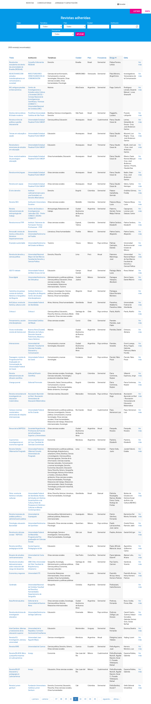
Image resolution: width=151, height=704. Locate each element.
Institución (115, 23)
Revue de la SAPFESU (17, 428)
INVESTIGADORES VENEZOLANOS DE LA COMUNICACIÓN (36, 76)
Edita (126, 58)
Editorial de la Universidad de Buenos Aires (36, 603)
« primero (35, 699)
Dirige (113, 58)
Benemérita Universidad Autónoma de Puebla (36, 234)
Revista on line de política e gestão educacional (15, 122)
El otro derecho (14, 191)
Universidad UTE (34, 573)
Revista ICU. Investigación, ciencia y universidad (17, 640)
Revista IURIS (14, 646)
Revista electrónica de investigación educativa (17, 614)
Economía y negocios (17, 573)
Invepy (30, 653)
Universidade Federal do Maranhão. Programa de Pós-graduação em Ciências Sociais (37, 537)
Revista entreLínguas (17, 172)
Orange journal (14, 382)
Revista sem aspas (16, 184)
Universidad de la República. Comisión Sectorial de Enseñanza (37, 630)
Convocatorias (44, 3)
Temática (43, 23)
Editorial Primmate (35, 382)
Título (19, 23)
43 (85, 699)
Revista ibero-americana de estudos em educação (17, 147)
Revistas (30, 3)
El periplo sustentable (17, 243)
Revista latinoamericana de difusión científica (16, 375)
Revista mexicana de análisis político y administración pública (17, 516)
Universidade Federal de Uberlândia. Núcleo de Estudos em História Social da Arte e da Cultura (36, 498)
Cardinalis (13, 585)
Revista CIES (14, 202)
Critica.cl (12, 311)
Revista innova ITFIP (16, 222)
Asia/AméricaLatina (16, 601)
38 (61, 699)
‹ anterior (45, 699)
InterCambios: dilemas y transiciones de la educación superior (17, 630)
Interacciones (14, 343)
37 (56, 699)
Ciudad (89, 23)
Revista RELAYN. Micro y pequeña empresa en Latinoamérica (17, 655)
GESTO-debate (14, 271)
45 (95, 699)
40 (71, 699)
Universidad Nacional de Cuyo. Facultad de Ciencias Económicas (36, 442)
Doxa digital (13, 277)
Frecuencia (56, 30)
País (65, 23)
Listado (136, 11)
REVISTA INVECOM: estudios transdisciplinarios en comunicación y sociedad (17, 78)
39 (66, 699)
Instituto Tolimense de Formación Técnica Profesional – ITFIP (36, 225)
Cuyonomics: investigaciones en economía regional (16, 442)
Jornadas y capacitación (66, 3)
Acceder (121, 4)
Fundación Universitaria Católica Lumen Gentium (37, 688)
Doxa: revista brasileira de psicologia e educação (17, 158)
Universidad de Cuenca (36, 646)
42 (80, 699)
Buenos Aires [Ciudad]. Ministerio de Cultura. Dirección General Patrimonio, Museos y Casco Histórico (36, 334)
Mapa (147, 11)
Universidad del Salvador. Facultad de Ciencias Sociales (36, 346)
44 (90, 699)
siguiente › (107, 699)
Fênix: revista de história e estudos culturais (15, 495)
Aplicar (80, 34)
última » (116, 699)
